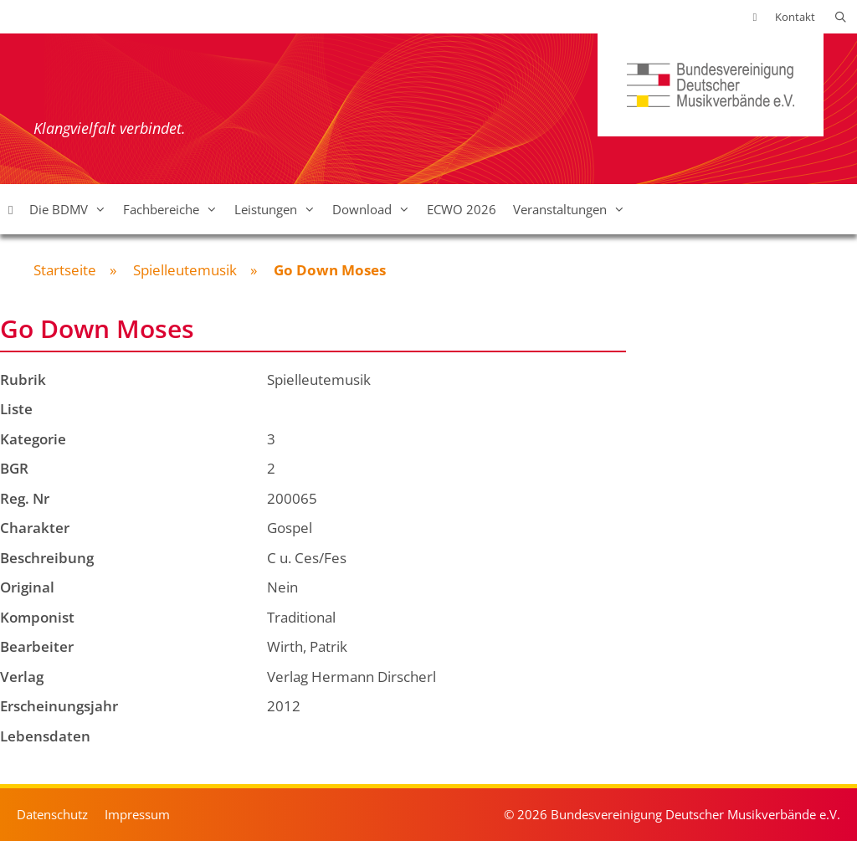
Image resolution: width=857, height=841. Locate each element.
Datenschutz (52, 814)
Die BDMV (72, 209)
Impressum (137, 814)
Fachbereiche (174, 209)
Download (375, 209)
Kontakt (795, 16)
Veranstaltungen (573, 209)
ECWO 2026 (461, 209)
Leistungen (279, 209)
